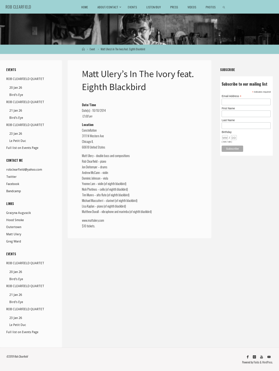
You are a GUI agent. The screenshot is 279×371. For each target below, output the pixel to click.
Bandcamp (13, 191)
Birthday (227, 132)
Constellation (89, 130)
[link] (224, 7)
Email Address (231, 96)
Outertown (13, 227)
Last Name (228, 120)
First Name (228, 108)
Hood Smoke (15, 220)
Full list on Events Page (22, 148)
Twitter (11, 177)
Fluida (256, 362)
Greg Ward (13, 241)
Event (92, 49)
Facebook (12, 184)
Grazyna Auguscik (18, 213)
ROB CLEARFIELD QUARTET (25, 79)
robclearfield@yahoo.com (24, 169)
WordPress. (267, 362)
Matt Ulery (13, 234)
